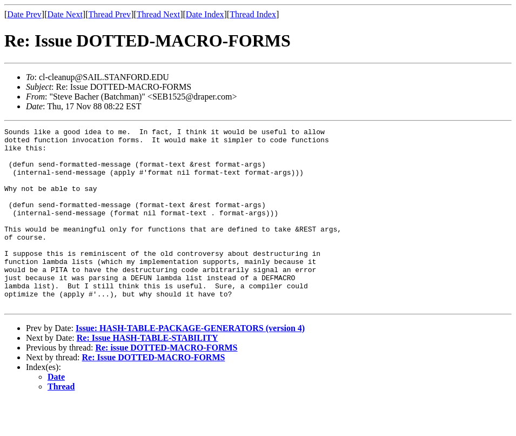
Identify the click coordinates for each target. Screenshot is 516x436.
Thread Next (158, 14)
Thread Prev (109, 14)
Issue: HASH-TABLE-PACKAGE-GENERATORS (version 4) (190, 363)
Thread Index (253, 14)
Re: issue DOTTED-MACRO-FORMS (166, 383)
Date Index (205, 14)
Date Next (65, 14)
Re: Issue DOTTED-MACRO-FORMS (153, 393)
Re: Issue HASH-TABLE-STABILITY (147, 373)
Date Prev (24, 14)
